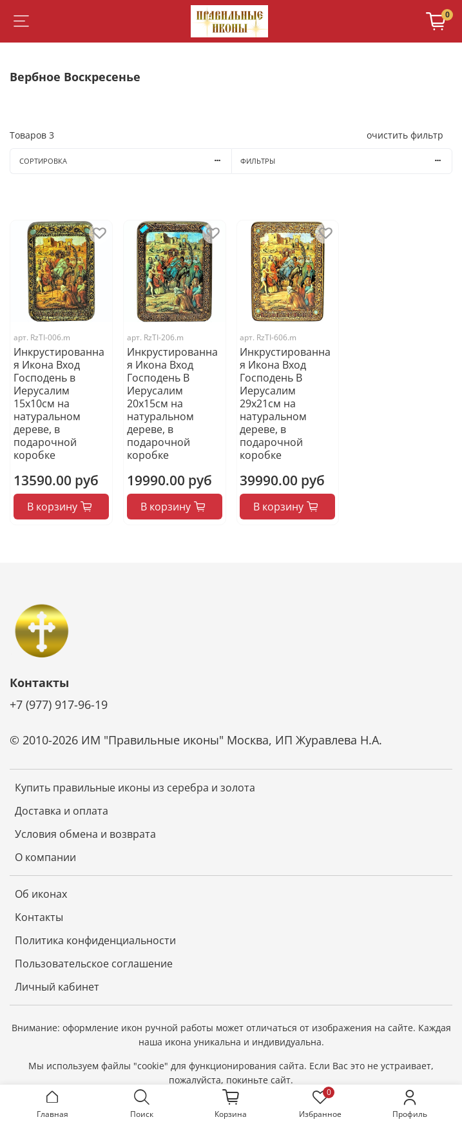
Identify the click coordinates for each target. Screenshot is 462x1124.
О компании (45, 857)
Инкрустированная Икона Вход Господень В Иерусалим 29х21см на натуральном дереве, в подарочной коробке (285, 403)
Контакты (39, 917)
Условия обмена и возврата (85, 834)
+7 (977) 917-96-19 (59, 704)
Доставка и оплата (61, 811)
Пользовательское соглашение (94, 963)
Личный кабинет (57, 987)
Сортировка (125, 161)
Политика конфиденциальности (95, 940)
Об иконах (41, 894)
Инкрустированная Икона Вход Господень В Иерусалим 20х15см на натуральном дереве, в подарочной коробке (172, 403)
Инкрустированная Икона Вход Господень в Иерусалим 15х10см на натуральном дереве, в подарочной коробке (59, 403)
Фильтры (346, 161)
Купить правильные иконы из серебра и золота (135, 787)
